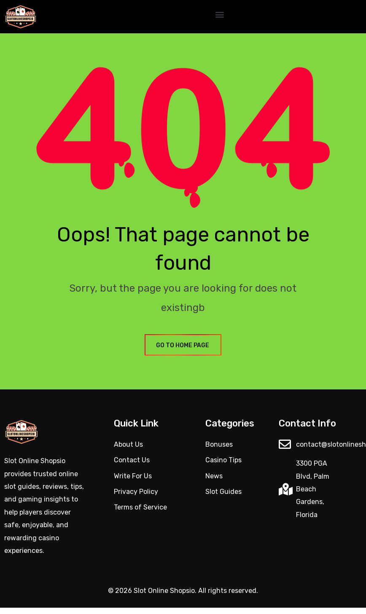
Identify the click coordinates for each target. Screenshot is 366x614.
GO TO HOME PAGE (183, 345)
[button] (219, 14)
